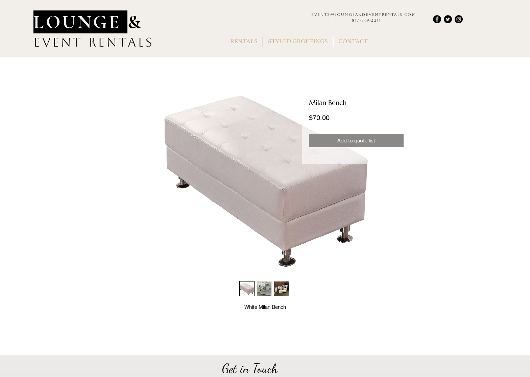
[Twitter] (448, 19)
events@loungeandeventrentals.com (363, 14)
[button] (244, 41)
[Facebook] (437, 19)
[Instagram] (459, 19)
